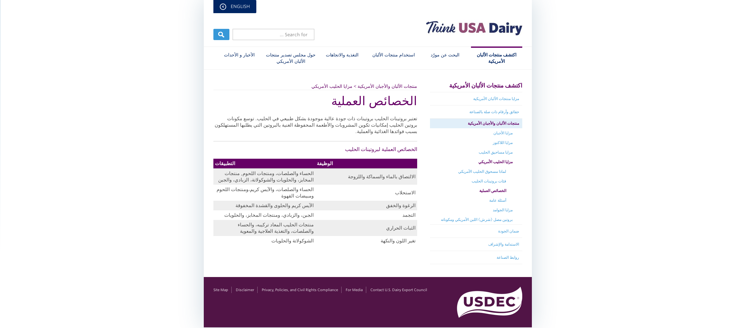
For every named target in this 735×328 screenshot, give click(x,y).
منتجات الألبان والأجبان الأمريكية (493, 123)
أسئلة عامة (497, 200)
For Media (353, 290)
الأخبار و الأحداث (239, 54)
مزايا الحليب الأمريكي (495, 161)
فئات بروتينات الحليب (488, 181)
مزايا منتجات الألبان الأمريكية (496, 98)
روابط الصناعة (507, 257)
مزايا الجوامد (502, 209)
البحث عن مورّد (444, 54)
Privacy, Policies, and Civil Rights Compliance (299, 290)
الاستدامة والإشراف (503, 244)
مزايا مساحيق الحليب (495, 152)
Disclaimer (244, 290)
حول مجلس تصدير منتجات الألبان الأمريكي (290, 58)
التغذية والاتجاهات (342, 54)
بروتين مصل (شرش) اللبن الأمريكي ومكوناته (476, 219)
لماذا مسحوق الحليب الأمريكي (482, 171)
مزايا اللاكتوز (502, 142)
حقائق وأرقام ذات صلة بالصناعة (494, 111)
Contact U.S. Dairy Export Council (398, 290)
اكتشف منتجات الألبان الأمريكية (496, 58)
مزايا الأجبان (502, 132)
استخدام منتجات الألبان (393, 54)
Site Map (220, 290)
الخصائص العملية (492, 190)
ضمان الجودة (508, 231)
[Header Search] (273, 34)
